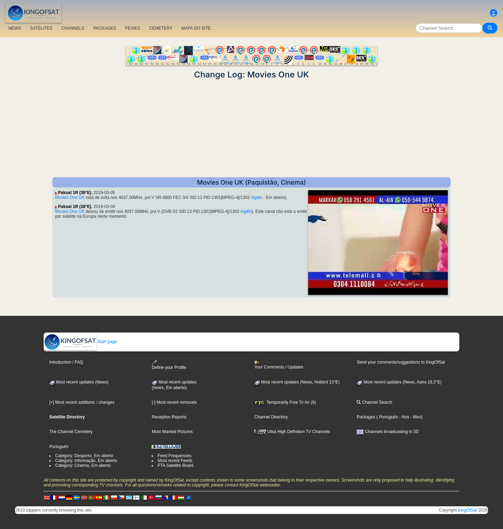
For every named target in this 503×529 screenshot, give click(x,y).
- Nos (403, 417)
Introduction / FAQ (66, 362)
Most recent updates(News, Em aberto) (174, 385)
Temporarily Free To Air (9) (285, 402)
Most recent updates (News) (78, 382)
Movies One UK (70, 197)
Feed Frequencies (174, 455)
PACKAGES (104, 28)
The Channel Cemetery (71, 431)
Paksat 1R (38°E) (74, 192)
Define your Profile (169, 365)
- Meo (415, 417)
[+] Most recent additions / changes (81, 402)
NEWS (14, 28)
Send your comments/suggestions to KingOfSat (401, 362)
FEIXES (132, 28)
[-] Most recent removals (174, 402)
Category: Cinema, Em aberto (83, 465)
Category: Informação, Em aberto (86, 460)
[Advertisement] (251, 128)
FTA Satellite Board (176, 465)
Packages (366, 417)
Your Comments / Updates (278, 365)
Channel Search (374, 402)
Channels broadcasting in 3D (387, 431)
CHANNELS (72, 28)
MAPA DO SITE (196, 28)
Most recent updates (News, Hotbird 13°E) (297, 382)
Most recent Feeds (175, 460)
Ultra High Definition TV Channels (292, 431)
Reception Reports (169, 417)
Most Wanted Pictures (172, 431)
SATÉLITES (41, 28)
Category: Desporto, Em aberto (84, 455)
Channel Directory (271, 417)
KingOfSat (467, 510)
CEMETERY (160, 28)
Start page (80, 341)
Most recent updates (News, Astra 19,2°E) (399, 382)
